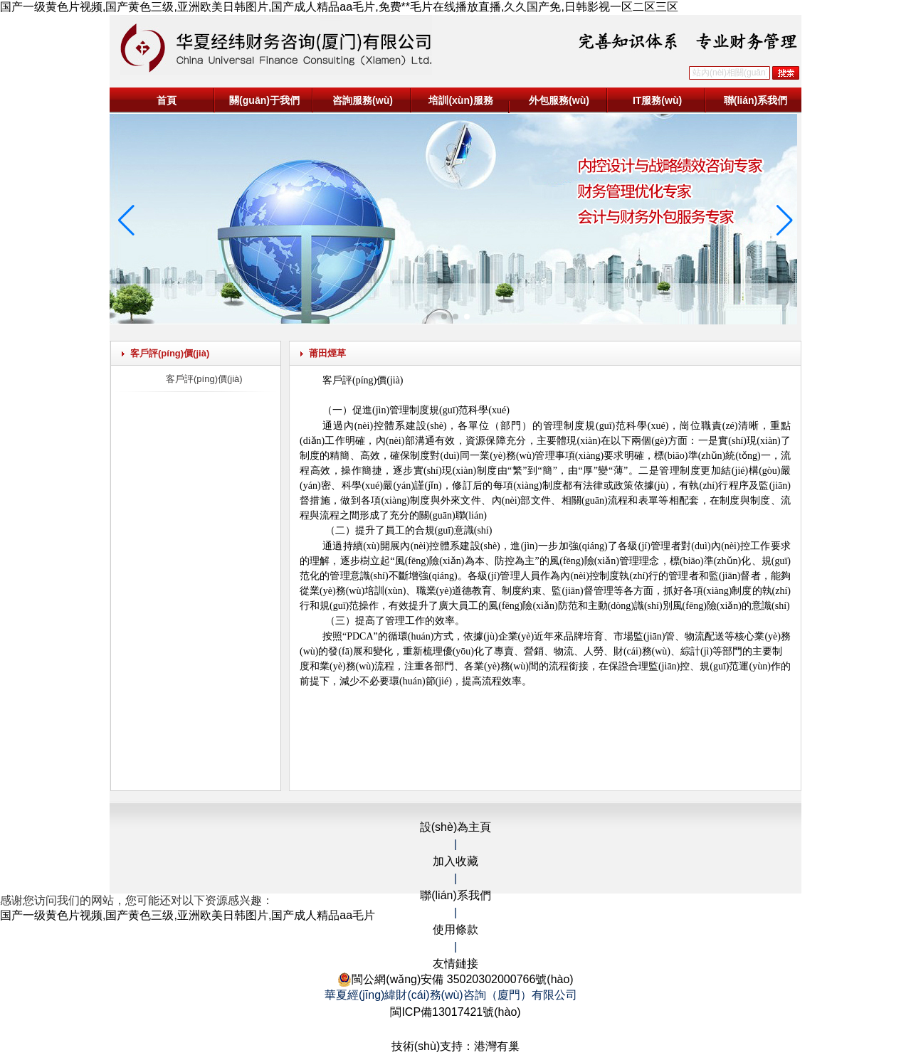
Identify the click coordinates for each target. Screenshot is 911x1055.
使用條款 (455, 929)
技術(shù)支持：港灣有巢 (455, 1046)
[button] (444, 316)
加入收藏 (455, 861)
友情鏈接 (455, 964)
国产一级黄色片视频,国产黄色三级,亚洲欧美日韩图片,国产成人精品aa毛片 (187, 915)
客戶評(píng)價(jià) (204, 378)
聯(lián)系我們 (755, 100)
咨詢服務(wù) (362, 100)
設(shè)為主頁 (455, 827)
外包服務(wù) (559, 100)
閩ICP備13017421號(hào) (455, 1012)
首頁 (167, 100)
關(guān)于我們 (264, 100)
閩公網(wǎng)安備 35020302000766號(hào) (455, 979)
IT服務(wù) (657, 100)
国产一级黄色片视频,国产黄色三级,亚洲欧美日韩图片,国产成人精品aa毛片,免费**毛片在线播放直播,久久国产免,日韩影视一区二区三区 (339, 7)
